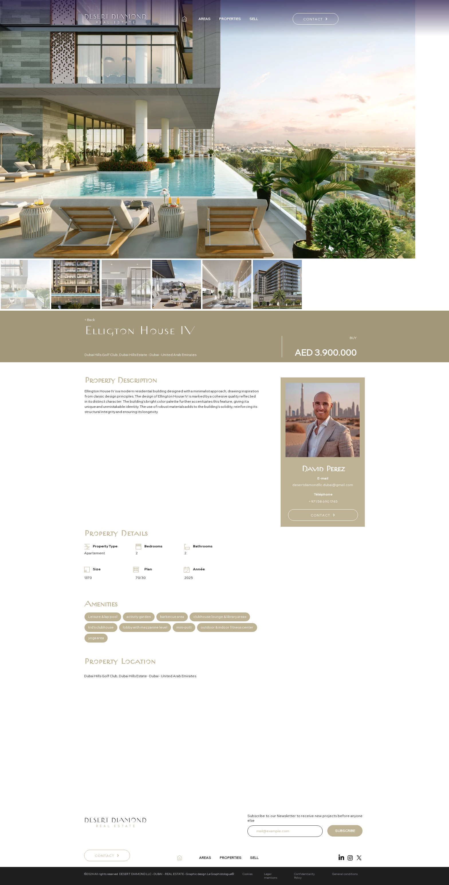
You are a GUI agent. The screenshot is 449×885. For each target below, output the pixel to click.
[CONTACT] (315, 19)
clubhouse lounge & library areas (219, 616)
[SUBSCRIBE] (345, 831)
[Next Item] (404, 129)
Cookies (248, 874)
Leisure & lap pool (102, 616)
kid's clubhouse (101, 627)
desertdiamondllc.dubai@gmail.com (322, 485)
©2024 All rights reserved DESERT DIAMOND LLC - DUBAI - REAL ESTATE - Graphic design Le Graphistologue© (159, 874)
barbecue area (172, 616)
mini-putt (184, 627)
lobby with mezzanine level (145, 627)
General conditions (345, 874)
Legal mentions (270, 876)
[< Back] (104, 320)
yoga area (96, 637)
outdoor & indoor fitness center (226, 627)
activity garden (138, 616)
